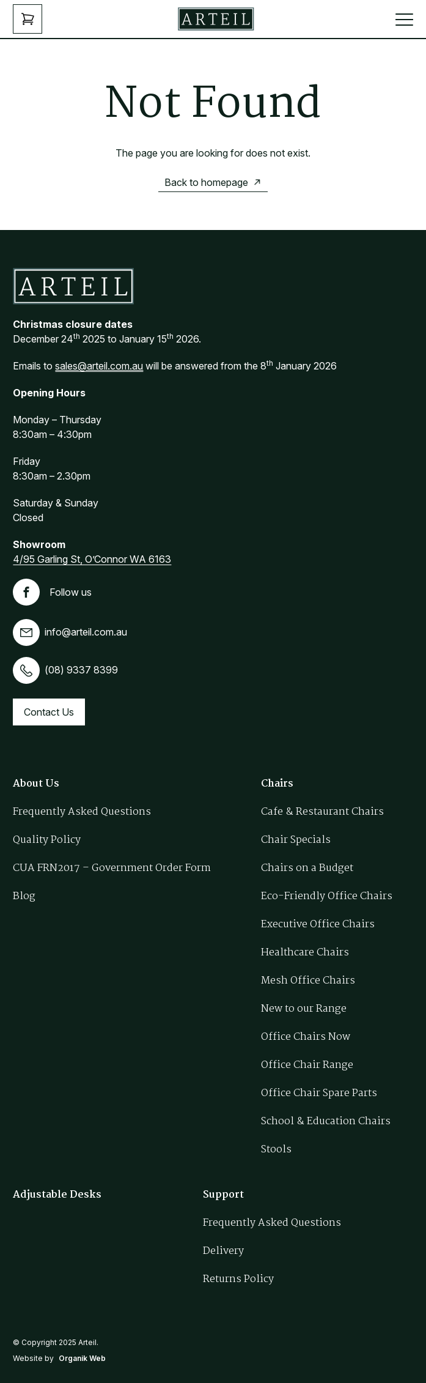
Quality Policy (47, 840)
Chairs (277, 784)
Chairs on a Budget (307, 868)
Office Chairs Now (305, 1037)
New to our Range (304, 1009)
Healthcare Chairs (305, 952)
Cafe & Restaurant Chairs (322, 812)
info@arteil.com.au (70, 632)
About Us (36, 784)
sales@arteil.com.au (99, 366)
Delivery (223, 1251)
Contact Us (49, 712)
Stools (276, 1149)
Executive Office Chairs (318, 924)
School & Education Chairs (326, 1121)
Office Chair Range (307, 1065)
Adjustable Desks (57, 1195)
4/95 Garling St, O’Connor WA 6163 (92, 559)
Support (223, 1195)
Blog (24, 896)
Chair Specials (296, 840)
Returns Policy (238, 1279)
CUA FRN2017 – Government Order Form (112, 868)
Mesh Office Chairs (308, 981)
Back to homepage (206, 182)
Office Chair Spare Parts (319, 1093)
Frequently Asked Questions (82, 812)
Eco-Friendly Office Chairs (326, 896)
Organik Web (82, 1358)
